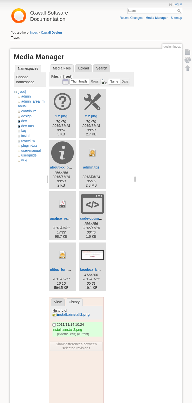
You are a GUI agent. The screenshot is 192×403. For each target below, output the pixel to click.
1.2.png (61, 116)
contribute (28, 111)
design (26, 116)
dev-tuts (27, 126)
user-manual (31, 150)
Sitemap (176, 18)
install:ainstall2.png (73, 314)
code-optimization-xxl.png (101, 218)
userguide (29, 155)
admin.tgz (91, 167)
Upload (83, 68)
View (58, 302)
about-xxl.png (61, 167)
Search (179, 11)
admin (26, 96)
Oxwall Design (51, 32)
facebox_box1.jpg (95, 270)
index (34, 32)
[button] (79, 82)
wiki (24, 160)
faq (23, 131)
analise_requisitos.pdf (68, 218)
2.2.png (91, 116)
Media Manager (157, 18)
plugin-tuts (29, 145)
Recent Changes (131, 18)
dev (24, 121)
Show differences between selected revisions (76, 346)
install (25, 136)
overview (28, 141)
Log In (178, 4)
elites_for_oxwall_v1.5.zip (71, 270)
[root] (22, 92)
